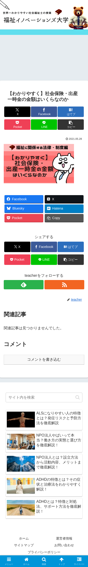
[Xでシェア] (17, 112)
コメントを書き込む (44, 359)
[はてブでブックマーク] (71, 112)
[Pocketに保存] (17, 124)
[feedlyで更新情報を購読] (24, 284)
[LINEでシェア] (44, 124)
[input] (44, 397)
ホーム (24, 538)
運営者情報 (64, 538)
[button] (71, 124)
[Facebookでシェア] (44, 112)
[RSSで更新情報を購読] (64, 284)
